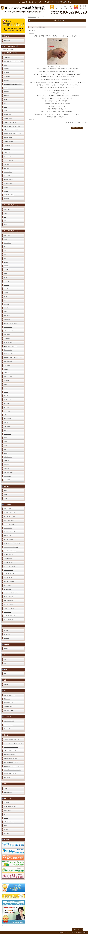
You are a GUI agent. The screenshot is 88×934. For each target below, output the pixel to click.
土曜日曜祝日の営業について (10, 806)
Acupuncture (6, 638)
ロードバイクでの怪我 (9, 573)
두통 (5, 673)
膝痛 (5, 258)
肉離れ (5, 213)
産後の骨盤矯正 (7, 426)
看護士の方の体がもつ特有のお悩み (12, 766)
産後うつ (6, 422)
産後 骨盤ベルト (8, 792)
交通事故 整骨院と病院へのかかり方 (12, 133)
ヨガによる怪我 (7, 535)
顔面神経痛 (6, 464)
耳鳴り (5, 449)
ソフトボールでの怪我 (9, 562)
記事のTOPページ (32, 17)
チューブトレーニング (9, 721)
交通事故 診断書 (8, 118)
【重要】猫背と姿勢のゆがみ (10, 346)
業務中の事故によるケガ (9, 695)
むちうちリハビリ (8, 156)
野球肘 (5, 273)
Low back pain (7, 634)
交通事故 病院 (7, 114)
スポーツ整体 (7, 334)
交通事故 (6, 110)
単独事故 (6, 187)
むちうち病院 (7, 164)
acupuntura (6, 648)
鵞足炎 (5, 384)
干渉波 (5, 490)
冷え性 (5, 388)
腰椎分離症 (6, 307)
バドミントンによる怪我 (9, 516)
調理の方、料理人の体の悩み (10, 773)
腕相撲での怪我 (7, 612)
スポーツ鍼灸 (7, 411)
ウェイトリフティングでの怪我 (11, 547)
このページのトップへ (77, 127)
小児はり (6, 414)
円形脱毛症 (6, 460)
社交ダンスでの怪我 (8, 604)
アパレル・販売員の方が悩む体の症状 (12, 739)
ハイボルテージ (7, 399)
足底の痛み (6, 285)
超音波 (5, 494)
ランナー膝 (6, 281)
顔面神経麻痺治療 (8, 456)
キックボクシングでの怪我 (10, 550)
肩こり (5, 246)
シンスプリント (7, 269)
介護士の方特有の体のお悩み (10, 750)
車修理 (5, 107)
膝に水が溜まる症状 (8, 342)
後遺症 (5, 64)
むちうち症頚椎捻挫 (8, 160)
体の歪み (6, 369)
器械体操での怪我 (8, 577)
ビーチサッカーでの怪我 (9, 566)
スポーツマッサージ (8, 330)
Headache (6, 630)
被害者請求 (6, 198)
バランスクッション (8, 724)
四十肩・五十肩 (7, 242)
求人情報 (6, 829)
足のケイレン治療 (8, 376)
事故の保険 (6, 91)
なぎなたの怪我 (7, 589)
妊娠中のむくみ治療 (8, 472)
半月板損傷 (6, 265)
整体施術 (6, 818)
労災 (5, 103)
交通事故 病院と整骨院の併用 (11, 129)
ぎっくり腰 (6, 209)
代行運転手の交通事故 (9, 194)
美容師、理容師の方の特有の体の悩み (12, 769)
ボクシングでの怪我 (8, 570)
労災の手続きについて (9, 710)
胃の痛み (6, 453)
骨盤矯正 (6, 392)
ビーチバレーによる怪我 (9, 531)
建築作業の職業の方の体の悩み (11, 758)
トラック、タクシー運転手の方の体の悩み (13, 743)
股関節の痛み (7, 304)
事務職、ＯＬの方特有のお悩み (11, 747)
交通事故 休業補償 (8, 141)
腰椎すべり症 (7, 315)
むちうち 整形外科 (8, 171)
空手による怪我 (7, 508)
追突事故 (6, 87)
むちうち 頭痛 (7, 175)
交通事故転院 (7, 149)
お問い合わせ (7, 833)
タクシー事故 (7, 76)
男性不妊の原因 (7, 418)
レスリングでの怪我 (8, 539)
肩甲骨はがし (7, 372)
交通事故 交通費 (8, 137)
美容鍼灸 (6, 788)
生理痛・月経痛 (7, 434)
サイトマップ (5, 925)
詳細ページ (69, 122)
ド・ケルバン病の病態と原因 (37, 27)
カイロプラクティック (9, 821)
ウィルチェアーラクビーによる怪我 (12, 543)
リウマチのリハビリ (8, 353)
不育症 (5, 437)
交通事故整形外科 (8, 145)
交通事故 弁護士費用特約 (10, 122)
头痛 (5, 659)
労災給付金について (8, 706)
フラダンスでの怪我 (8, 596)
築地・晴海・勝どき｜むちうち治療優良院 (13, 61)
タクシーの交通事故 (8, 183)
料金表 (5, 825)
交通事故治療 (7, 57)
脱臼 (5, 217)
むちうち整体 (7, 168)
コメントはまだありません (80, 122)
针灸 (5, 663)
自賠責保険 (6, 95)
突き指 (5, 224)
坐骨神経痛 (6, 468)
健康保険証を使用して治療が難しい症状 (13, 357)
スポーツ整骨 (7, 338)
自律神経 (6, 430)
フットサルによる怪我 (9, 524)
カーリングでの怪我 (8, 619)
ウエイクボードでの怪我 (9, 615)
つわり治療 (6, 407)
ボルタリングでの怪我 (9, 608)
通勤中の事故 (7, 698)
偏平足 (5, 277)
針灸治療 (6, 684)
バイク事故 (6, 72)
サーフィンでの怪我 (8, 554)
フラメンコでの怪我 (8, 600)
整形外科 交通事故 (8, 179)
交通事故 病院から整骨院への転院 (12, 126)
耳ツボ (5, 441)
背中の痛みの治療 (8, 361)
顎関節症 (6, 300)
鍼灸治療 (6, 395)
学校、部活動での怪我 (9, 520)
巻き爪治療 (6, 403)
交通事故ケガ (7, 152)
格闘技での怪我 (7, 585)
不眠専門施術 (7, 40)
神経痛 (5, 239)
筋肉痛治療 (6, 380)
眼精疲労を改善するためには (10, 323)
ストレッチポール (8, 728)
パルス (5, 498)
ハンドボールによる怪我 (9, 512)
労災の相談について (8, 702)
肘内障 (5, 296)
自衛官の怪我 (7, 777)
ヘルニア (6, 288)
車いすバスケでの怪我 (9, 581)
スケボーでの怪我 (8, 558)
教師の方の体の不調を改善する (11, 762)
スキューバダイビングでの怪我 (11, 592)
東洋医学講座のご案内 (7, 49)
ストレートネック (8, 327)
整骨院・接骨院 (7, 810)
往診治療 (6, 262)
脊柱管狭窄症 (7, 319)
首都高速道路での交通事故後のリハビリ (13, 84)
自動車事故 (6, 68)
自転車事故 (6, 80)
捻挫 (5, 220)
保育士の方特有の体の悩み (10, 754)
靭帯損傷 (6, 292)
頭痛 (5, 250)
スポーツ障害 (7, 235)
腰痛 (5, 254)
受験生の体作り (7, 365)
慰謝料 (5, 99)
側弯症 (5, 311)
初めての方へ (7, 802)
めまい (5, 445)
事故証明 (6, 191)
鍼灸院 (5, 814)
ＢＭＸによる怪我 (8, 527)
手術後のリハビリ (8, 349)
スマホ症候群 (7, 479)
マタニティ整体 (7, 476)
